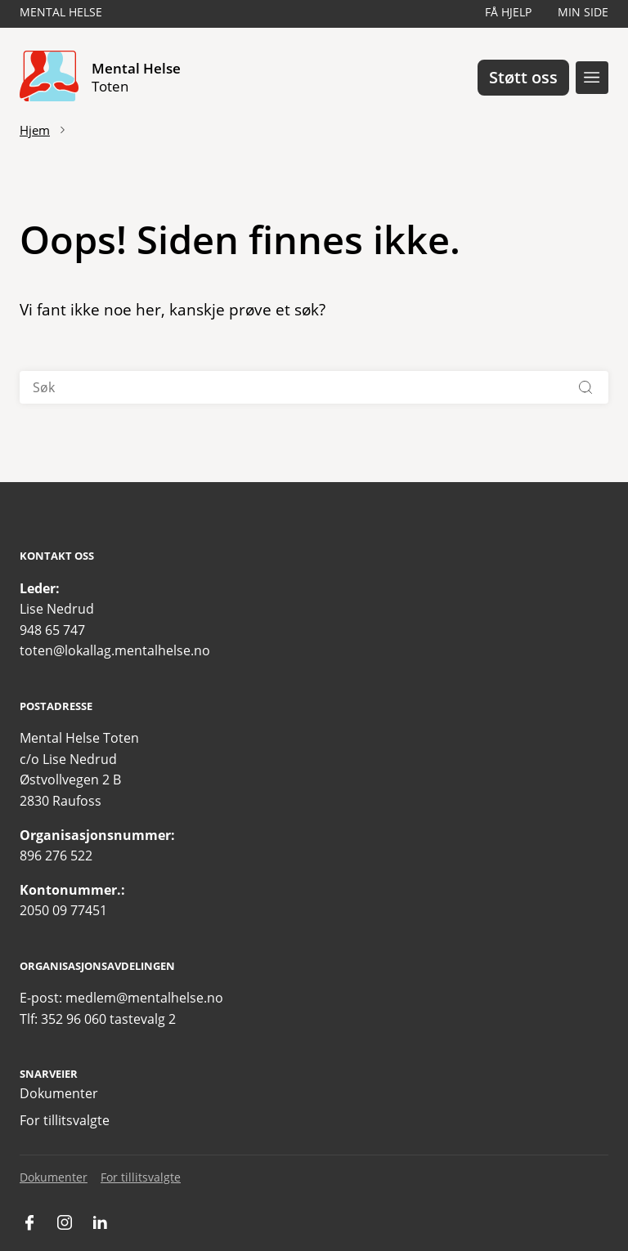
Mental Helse (61, 12)
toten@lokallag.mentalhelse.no (115, 650)
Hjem (35, 130)
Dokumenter (59, 1093)
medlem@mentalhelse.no (144, 998)
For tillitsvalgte (65, 1120)
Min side (583, 12)
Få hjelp (508, 12)
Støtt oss (523, 77)
